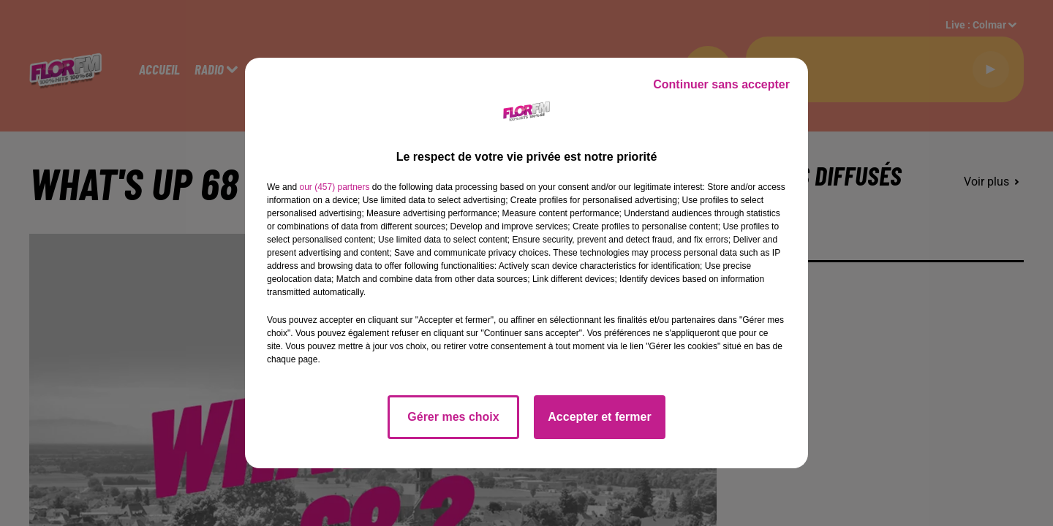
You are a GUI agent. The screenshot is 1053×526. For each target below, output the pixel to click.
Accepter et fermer (599, 417)
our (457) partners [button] (334, 187)
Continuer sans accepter (721, 84)
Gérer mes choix (453, 417)
